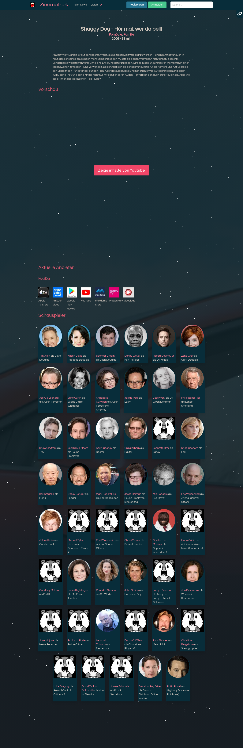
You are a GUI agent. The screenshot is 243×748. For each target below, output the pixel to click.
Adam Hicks (46, 540)
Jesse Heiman (133, 494)
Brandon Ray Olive (150, 686)
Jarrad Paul (131, 398)
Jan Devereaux (190, 590)
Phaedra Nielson (106, 590)
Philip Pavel (174, 686)
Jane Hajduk (46, 640)
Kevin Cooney (104, 448)
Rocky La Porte (77, 640)
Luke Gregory (61, 686)
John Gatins (132, 590)
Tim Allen (44, 356)
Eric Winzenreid (105, 540)
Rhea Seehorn (189, 448)
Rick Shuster (160, 640)
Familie (128, 34)
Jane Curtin (74, 398)
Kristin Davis (75, 356)
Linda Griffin (188, 540)
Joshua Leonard (48, 398)
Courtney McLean (49, 590)
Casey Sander (76, 494)
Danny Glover (132, 356)
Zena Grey (187, 356)
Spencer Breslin (105, 356)
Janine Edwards (119, 686)
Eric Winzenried (190, 494)
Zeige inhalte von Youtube (121, 170)
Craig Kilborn (132, 448)
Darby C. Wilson (134, 640)
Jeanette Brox (161, 448)
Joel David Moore (78, 448)
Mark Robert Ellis (106, 494)
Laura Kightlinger (78, 590)
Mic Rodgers (160, 494)
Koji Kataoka (46, 494)
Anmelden (157, 4)
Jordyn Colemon (162, 590)
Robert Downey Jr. (163, 356)
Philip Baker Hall (190, 398)
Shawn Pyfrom (48, 448)
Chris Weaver (132, 540)
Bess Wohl (159, 398)
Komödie (115, 34)
